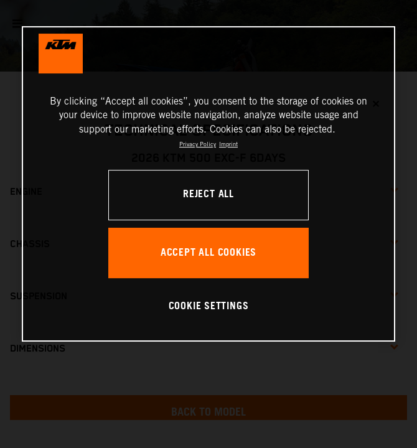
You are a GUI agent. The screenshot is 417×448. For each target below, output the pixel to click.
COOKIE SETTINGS (209, 306)
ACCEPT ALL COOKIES (208, 253)
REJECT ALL (208, 194)
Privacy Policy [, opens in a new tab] (197, 144)
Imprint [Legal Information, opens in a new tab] (228, 144)
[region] (208, 184)
